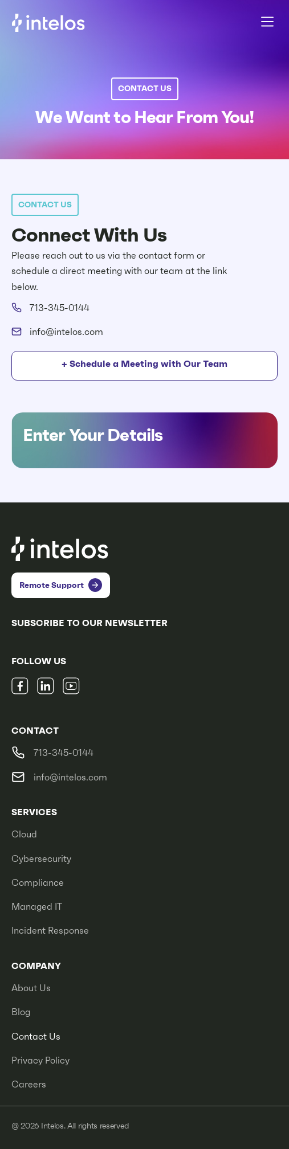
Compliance (37, 882)
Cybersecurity (41, 858)
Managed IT (36, 906)
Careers (28, 1084)
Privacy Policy (40, 1060)
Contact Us (35, 1036)
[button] (267, 23)
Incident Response (50, 930)
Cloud (24, 834)
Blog (20, 1012)
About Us (31, 988)
